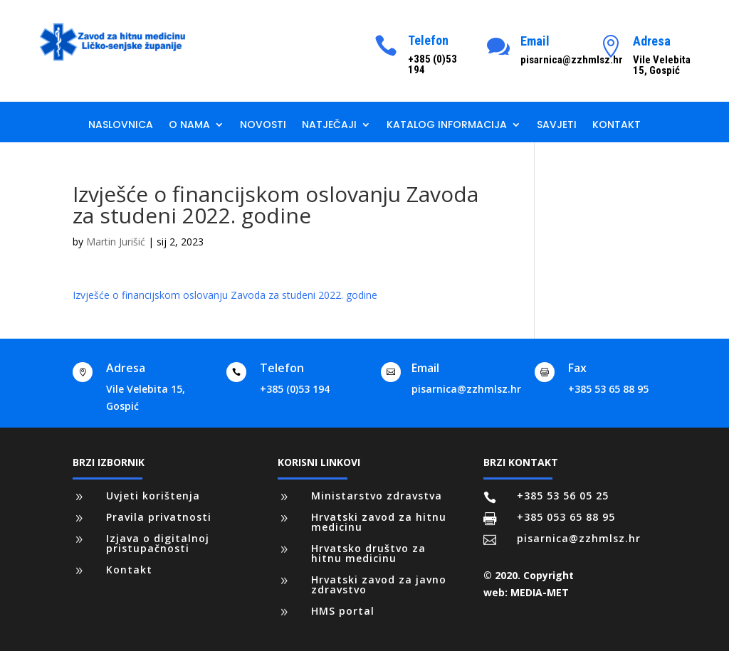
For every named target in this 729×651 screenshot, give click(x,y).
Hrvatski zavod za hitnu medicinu (378, 522)
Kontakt (616, 126)
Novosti (263, 126)
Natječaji (329, 126)
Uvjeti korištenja (153, 495)
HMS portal (342, 611)
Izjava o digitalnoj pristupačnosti (157, 543)
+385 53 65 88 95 (608, 389)
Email (535, 40)
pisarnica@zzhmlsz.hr (466, 389)
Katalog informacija (447, 126)
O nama (189, 126)
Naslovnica (120, 126)
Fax (577, 368)
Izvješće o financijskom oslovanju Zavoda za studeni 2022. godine (225, 295)
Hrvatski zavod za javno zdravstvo (378, 584)
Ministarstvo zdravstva (376, 495)
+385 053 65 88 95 (566, 517)
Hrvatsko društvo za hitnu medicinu (368, 553)
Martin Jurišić (115, 241)
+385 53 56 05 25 (563, 495)
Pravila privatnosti (158, 517)
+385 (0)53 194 (295, 389)
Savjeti (557, 126)
